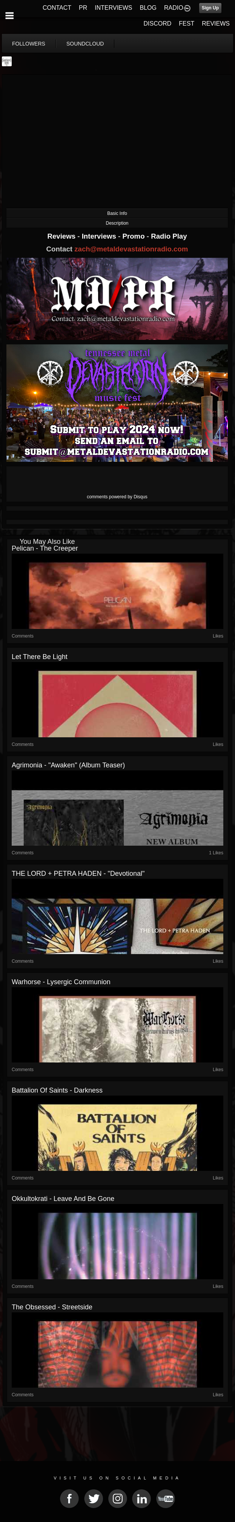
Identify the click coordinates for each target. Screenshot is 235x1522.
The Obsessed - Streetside (52, 1307)
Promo (135, 236)
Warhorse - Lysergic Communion (61, 982)
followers (28, 44)
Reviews (62, 236)
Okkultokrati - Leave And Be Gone (63, 1198)
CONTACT (57, 8)
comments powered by (117, 496)
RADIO (173, 8)
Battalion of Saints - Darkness (57, 1090)
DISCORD (158, 23)
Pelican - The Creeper (45, 548)
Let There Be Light (40, 657)
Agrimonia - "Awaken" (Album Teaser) (68, 765)
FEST (186, 23)
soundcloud (85, 44)
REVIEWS (216, 23)
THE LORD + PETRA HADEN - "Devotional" (78, 873)
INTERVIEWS (113, 8)
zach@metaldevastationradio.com (131, 249)
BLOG (148, 8)
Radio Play (169, 236)
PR (83, 8)
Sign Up (210, 8)
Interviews (100, 236)
